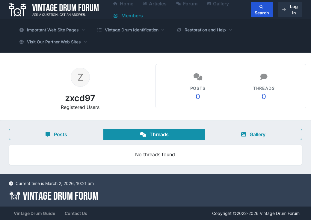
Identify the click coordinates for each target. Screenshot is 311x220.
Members (128, 16)
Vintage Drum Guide (34, 213)
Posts (56, 134)
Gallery (253, 134)
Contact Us (76, 213)
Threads (154, 134)
